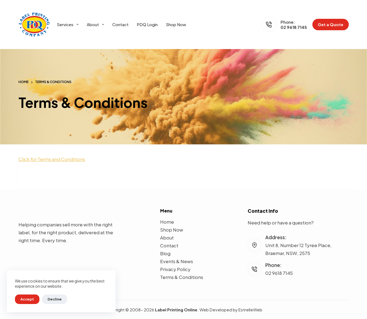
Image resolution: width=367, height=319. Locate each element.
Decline (55, 299)
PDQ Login (147, 24)
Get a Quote (330, 24)
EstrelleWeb (250, 309)
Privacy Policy (175, 269)
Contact (120, 24)
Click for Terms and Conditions (51, 159)
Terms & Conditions (181, 277)
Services (69, 24)
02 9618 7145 (294, 27)
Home (167, 222)
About (96, 24)
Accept (27, 299)
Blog (165, 253)
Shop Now (176, 24)
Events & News (176, 261)
